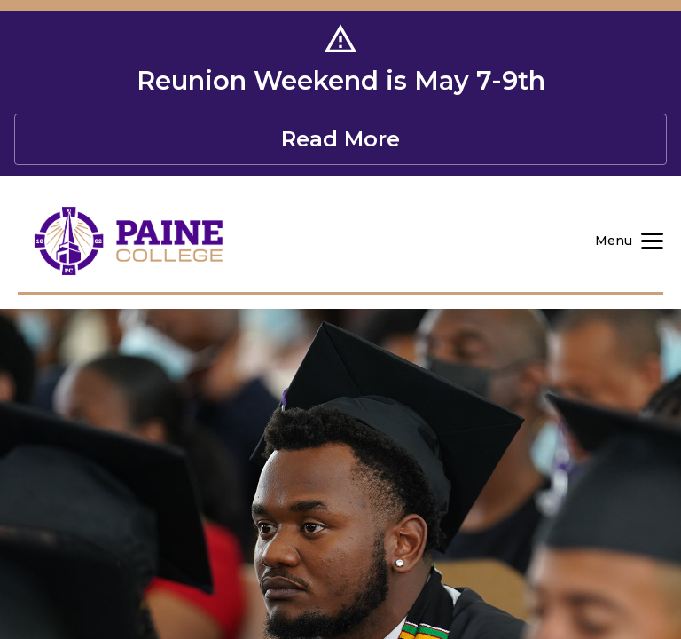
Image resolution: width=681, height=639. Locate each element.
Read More (340, 139)
